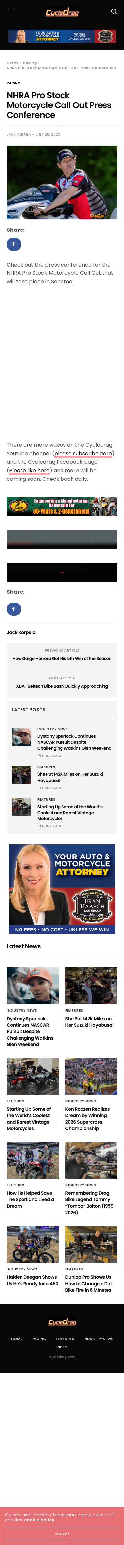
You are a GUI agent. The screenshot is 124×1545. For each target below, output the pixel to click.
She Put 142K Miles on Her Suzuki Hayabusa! (70, 777)
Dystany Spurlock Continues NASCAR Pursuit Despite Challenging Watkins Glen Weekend (74, 742)
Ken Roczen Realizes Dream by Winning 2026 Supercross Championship (87, 1119)
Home (16, 1338)
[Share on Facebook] (14, 244)
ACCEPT (62, 1533)
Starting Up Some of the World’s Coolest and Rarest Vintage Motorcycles (70, 813)
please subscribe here (83, 453)
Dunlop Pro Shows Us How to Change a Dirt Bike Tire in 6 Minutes (88, 1283)
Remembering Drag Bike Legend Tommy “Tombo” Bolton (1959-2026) (90, 1203)
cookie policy (39, 1520)
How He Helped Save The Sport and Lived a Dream (30, 1199)
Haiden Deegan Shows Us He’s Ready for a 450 (32, 1280)
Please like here (29, 470)
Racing (14, 83)
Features (46, 767)
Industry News (52, 729)
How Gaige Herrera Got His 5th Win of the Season (62, 658)
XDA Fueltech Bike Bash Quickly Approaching (62, 686)
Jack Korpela (19, 134)
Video (62, 1347)
